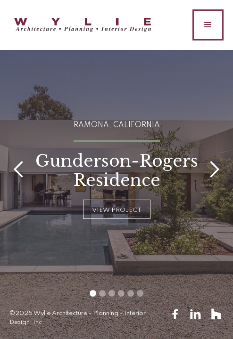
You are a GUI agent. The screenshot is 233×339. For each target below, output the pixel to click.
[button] (208, 24)
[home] (80, 25)
